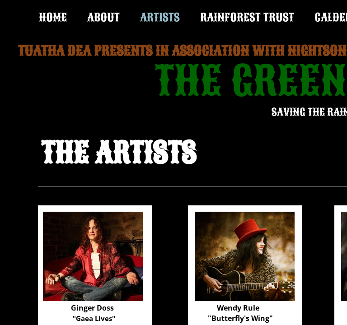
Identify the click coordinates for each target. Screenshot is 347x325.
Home (53, 17)
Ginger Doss (92, 308)
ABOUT (103, 17)
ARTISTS (160, 17)
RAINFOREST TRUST (247, 17)
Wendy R (232, 308)
